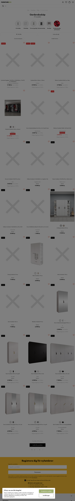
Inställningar (46, 495)
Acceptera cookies (46, 491)
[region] (28, 493)
